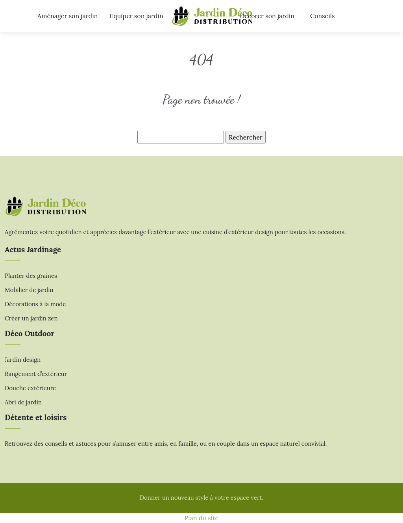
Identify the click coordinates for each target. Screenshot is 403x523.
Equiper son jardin (136, 16)
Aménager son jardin (67, 16)
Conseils (322, 16)
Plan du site (201, 518)
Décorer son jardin (267, 16)
